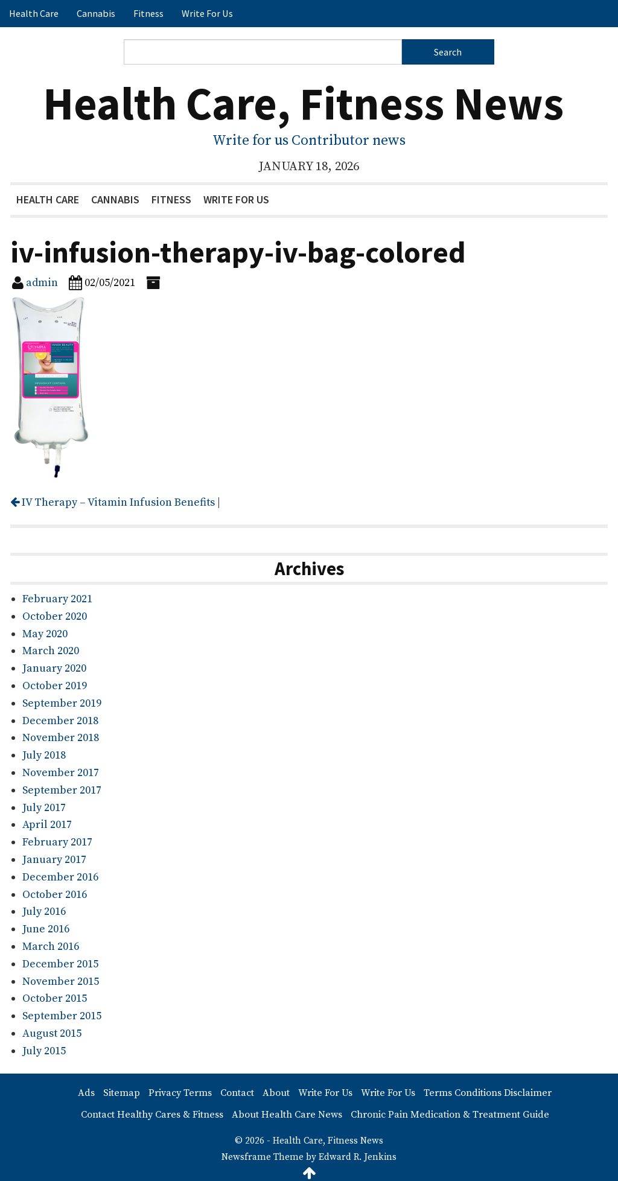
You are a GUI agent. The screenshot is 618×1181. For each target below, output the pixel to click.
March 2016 (50, 946)
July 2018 (44, 755)
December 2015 (60, 964)
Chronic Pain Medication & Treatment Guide (450, 1115)
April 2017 (47, 825)
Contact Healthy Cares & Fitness (152, 1115)
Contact (237, 1093)
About (276, 1093)
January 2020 (54, 668)
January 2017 (54, 860)
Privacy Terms (180, 1093)
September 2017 (61, 790)
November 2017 (60, 773)
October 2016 (54, 895)
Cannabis (96, 13)
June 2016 (45, 929)
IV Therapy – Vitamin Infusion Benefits (112, 502)
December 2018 (60, 721)
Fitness (148, 13)
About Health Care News (287, 1115)
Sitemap (121, 1093)
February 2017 (57, 842)
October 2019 (54, 686)
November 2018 (60, 738)
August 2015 (51, 1033)
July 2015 (44, 1051)
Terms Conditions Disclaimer (488, 1093)
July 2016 (44, 911)
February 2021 (57, 599)
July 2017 (44, 808)
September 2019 (61, 703)
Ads (86, 1093)
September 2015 (61, 1016)
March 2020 (50, 651)
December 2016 (60, 877)
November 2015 (60, 981)
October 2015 (54, 998)
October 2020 (54, 616)
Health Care (34, 13)
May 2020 (45, 634)
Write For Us (207, 13)
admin (42, 283)
